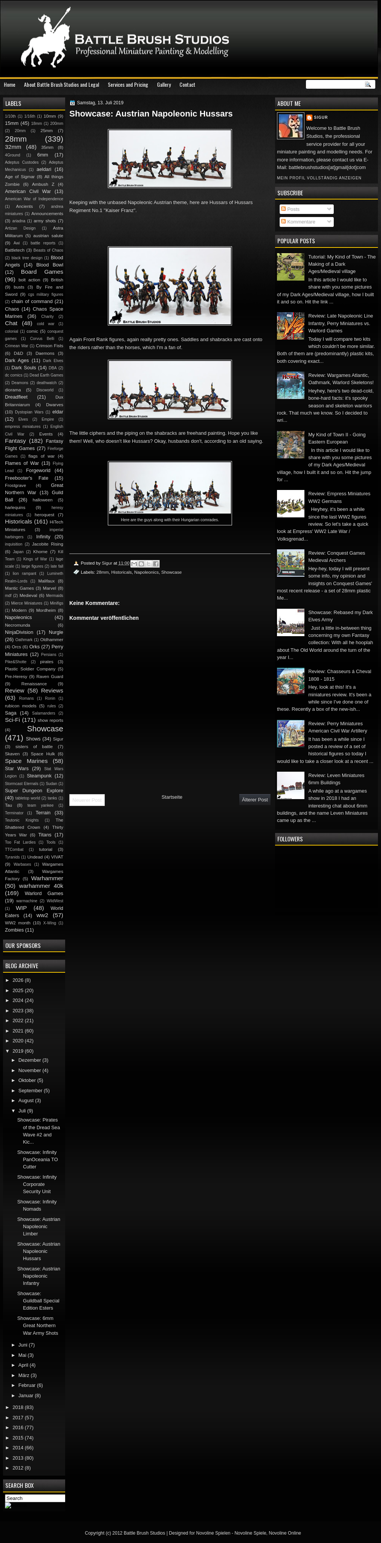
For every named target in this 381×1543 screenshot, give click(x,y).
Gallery (164, 84)
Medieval (28, 595)
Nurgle (56, 632)
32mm (13, 147)
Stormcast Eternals (21, 784)
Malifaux (46, 581)
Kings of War (35, 559)
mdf (8, 596)
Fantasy (15, 440)
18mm (36, 123)
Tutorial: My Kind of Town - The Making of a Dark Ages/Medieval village (342, 264)
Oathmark (23, 640)
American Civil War (28, 191)
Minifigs (56, 603)
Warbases (22, 864)
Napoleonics (146, 572)
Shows (33, 739)
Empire (48, 419)
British (57, 280)
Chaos (12, 309)
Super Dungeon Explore (34, 790)
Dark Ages (17, 360)
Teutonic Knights (22, 820)
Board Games (42, 271)
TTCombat (14, 849)
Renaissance (34, 683)
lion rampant (25, 573)
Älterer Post (255, 800)
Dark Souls (23, 367)
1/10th (10, 116)
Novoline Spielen (213, 1533)
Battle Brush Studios (144, 1533)
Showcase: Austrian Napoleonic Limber (38, 1226)
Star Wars (17, 768)
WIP (21, 908)
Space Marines (26, 761)
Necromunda (17, 625)
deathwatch (47, 383)
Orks (34, 646)
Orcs (16, 647)
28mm (102, 572)
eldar (57, 412)
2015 (19, 1438)
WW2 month (17, 923)
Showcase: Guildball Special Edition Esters (38, 1301)
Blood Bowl (49, 265)
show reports (50, 720)
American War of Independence (34, 199)
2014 (19, 1447)
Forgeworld (38, 470)
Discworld (45, 390)
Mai (22, 1355)
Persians (48, 655)
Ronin (50, 698)
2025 (19, 990)
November (30, 1070)
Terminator (14, 813)
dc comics (13, 375)
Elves (23, 419)
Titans (44, 835)
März (24, 1375)
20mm (20, 131)
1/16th (29, 116)
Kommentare (298, 222)
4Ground (12, 155)
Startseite (172, 797)
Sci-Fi (12, 719)
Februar (27, 1385)
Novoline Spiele (250, 1533)
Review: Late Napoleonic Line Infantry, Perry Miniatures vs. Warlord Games (340, 323)
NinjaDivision (19, 632)
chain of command (32, 301)
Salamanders (43, 713)
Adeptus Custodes (21, 162)
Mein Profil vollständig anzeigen (319, 178)
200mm (56, 123)
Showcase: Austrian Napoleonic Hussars (38, 1251)
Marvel (49, 588)
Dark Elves (53, 361)
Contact (187, 84)
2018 (19, 1407)
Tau (8, 805)
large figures (32, 566)
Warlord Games (44, 893)
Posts (290, 209)
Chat (11, 323)
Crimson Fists (49, 345)
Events (46, 434)
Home (9, 84)
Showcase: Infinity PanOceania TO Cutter (37, 1159)
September (30, 1090)
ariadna (18, 221)
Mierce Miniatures (26, 603)
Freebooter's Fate (26, 478)
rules (51, 706)
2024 (19, 1000)
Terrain (42, 812)
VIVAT (57, 857)
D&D (18, 353)
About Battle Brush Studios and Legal (61, 84)
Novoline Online (285, 1533)
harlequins (15, 507)
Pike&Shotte (16, 662)
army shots (45, 221)
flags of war (41, 456)
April (23, 1365)
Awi (16, 243)
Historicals (121, 572)
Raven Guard (49, 676)
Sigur (321, 117)
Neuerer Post (87, 800)
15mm (12, 123)
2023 (19, 1010)
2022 (19, 1020)
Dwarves (54, 404)
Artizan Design (20, 228)
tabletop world (27, 798)
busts (19, 287)
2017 (19, 1417)
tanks (52, 798)
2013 (19, 1458)
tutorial (46, 849)
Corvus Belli (42, 339)
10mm (50, 116)
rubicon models (21, 706)
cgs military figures (45, 294)
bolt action (29, 280)
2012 (19, 1468)
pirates (46, 661)
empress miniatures (22, 426)
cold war (45, 324)
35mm (47, 147)
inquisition (13, 544)
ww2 (42, 915)
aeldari (44, 169)
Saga (10, 713)
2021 (19, 1031)
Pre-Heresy (16, 676)
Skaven (12, 754)
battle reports (42, 243)
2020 (19, 1041)
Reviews (52, 690)
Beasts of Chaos (48, 250)
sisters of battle (34, 746)
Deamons (19, 383)
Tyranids (12, 857)
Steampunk (39, 776)
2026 (19, 980)
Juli (22, 1111)
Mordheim (46, 610)
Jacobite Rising (47, 544)
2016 (19, 1427)
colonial (11, 331)
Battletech (15, 250)
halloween (43, 500)
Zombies (14, 930)
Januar (26, 1395)
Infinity (43, 536)
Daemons (44, 353)
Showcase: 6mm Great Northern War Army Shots (37, 1325)
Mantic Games (19, 588)
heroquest (44, 514)
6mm (42, 155)
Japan (18, 552)
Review (14, 690)
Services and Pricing (128, 84)
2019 (19, 1051)
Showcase (171, 572)
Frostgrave (15, 485)
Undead (35, 857)
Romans (26, 698)
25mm (46, 130)
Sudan (51, 784)
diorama (13, 390)
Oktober (27, 1080)
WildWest (55, 901)
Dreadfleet (16, 397)
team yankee (40, 805)
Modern (19, 610)
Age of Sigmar (20, 176)
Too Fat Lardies (20, 842)
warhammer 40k (41, 885)
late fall (57, 566)
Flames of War (22, 463)
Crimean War (16, 346)
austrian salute (48, 235)
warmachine (26, 901)
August (26, 1100)
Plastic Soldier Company (30, 669)
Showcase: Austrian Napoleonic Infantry (38, 1276)
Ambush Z (43, 184)
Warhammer (47, 878)
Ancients (24, 206)
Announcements (47, 213)
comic (32, 331)
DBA (53, 368)
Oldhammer (51, 639)
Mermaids (54, 596)
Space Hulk (43, 754)
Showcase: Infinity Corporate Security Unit (37, 1184)
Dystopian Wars (29, 412)
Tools (51, 842)
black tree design (26, 258)
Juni (23, 1345)
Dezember (30, 1060)
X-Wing (49, 923)
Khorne (40, 551)
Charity (47, 316)
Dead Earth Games (46, 375)
